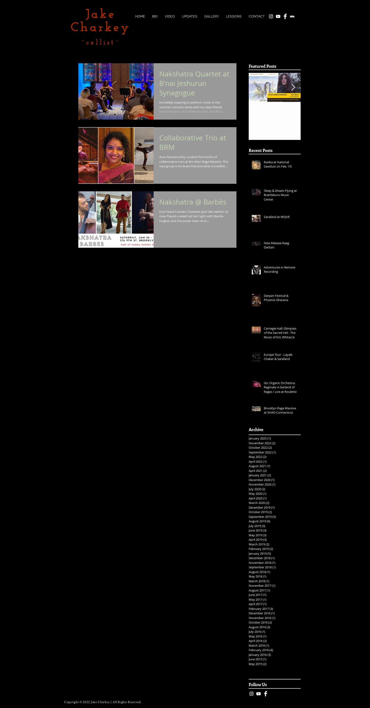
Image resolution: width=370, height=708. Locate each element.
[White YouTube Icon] (258, 693)
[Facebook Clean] (265, 693)
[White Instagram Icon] (251, 693)
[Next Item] (293, 87)
